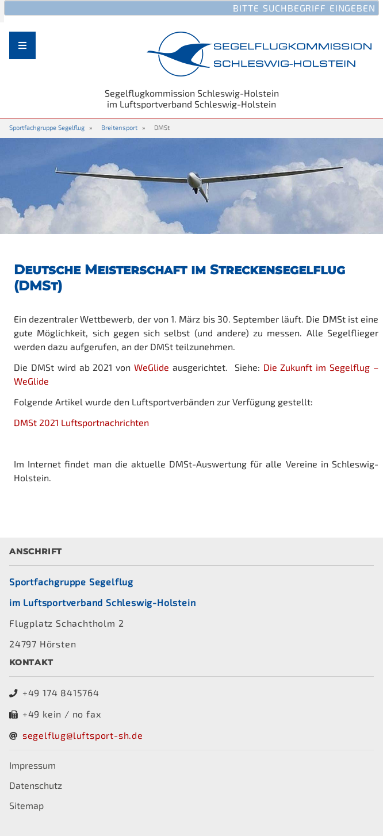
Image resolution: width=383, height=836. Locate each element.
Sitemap (26, 805)
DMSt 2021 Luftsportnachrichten (81, 422)
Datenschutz (35, 785)
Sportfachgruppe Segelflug (47, 127)
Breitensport (119, 127)
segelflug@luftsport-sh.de (82, 735)
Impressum (32, 765)
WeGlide (151, 367)
